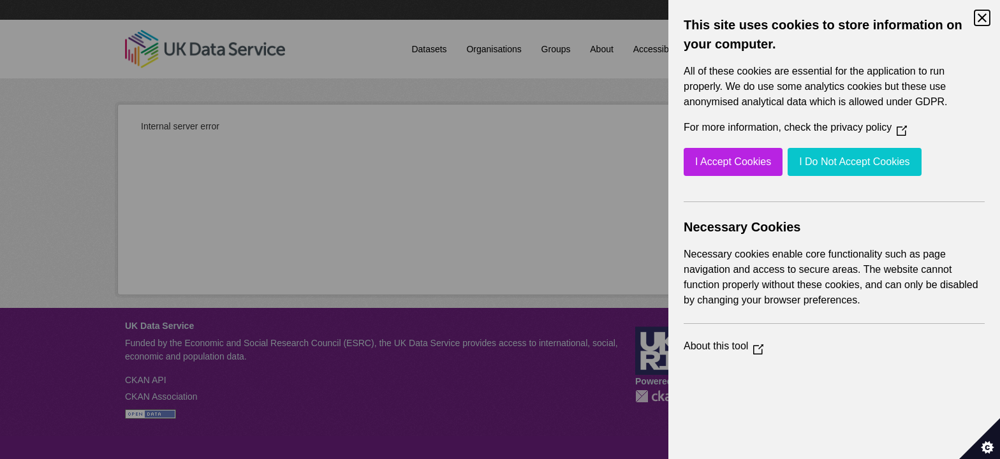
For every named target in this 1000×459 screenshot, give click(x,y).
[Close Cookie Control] (982, 18)
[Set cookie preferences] (979, 438)
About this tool (723, 345)
